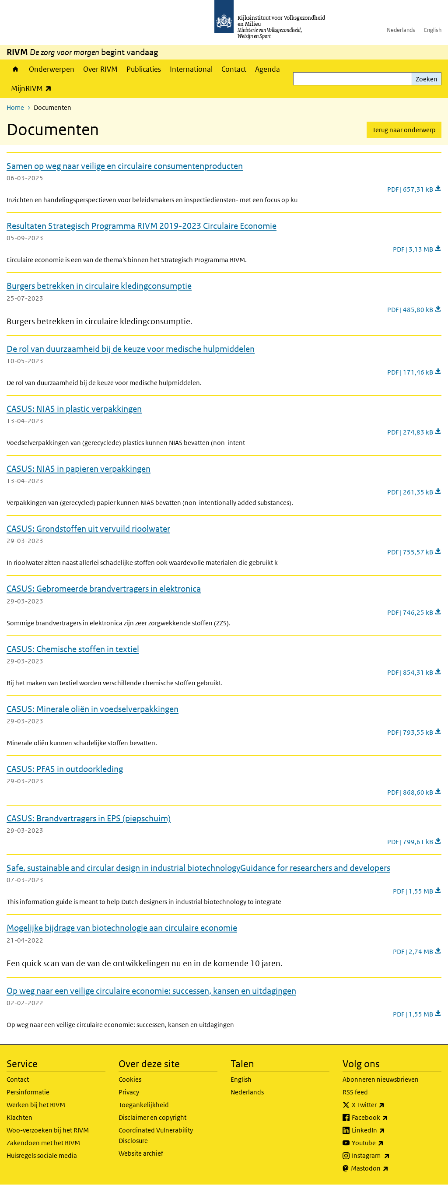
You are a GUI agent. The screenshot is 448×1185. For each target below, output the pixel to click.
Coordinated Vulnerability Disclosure (156, 1135)
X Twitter (387, 1105)
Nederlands (401, 30)
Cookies (130, 1079)
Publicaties (143, 69)
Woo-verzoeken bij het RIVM (48, 1130)
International (191, 69)
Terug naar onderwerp (404, 130)
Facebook (389, 1117)
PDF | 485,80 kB (414, 309)
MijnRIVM (33, 88)
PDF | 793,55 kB (414, 732)
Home (15, 69)
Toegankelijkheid (144, 1105)
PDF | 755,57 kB (414, 552)
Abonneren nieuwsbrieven (381, 1079)
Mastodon (389, 1168)
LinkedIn (388, 1130)
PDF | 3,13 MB (417, 249)
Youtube (387, 1143)
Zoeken (427, 79)
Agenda (267, 69)
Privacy (129, 1092)
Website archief (141, 1153)
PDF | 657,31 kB (414, 189)
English (432, 30)
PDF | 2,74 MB (417, 951)
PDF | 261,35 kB (414, 492)
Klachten (19, 1117)
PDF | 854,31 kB (414, 672)
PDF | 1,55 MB (417, 891)
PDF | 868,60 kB (414, 792)
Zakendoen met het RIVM (43, 1143)
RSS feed (355, 1092)
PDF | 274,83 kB (414, 432)
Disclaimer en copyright (152, 1117)
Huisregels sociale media (42, 1155)
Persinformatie (28, 1092)
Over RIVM (100, 69)
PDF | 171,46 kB (414, 372)
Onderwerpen (51, 69)
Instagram (390, 1155)
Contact (233, 69)
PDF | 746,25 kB (414, 612)
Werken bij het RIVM (36, 1105)
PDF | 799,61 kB (414, 842)
